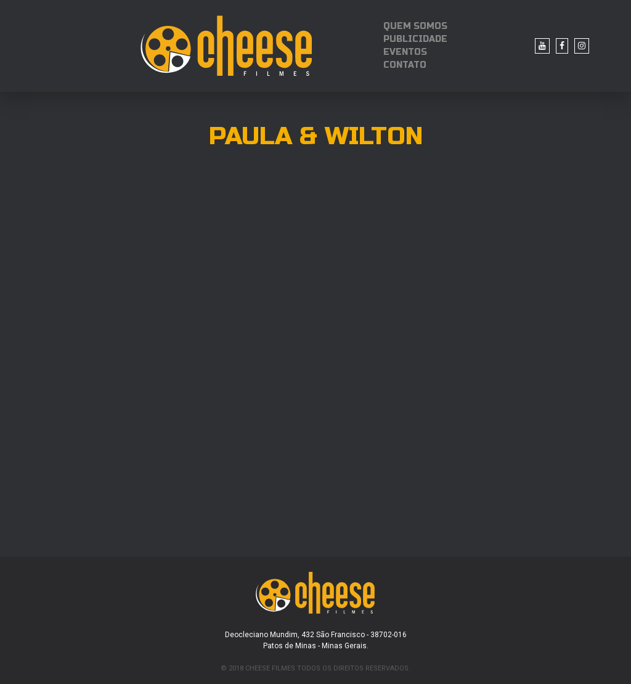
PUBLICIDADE (415, 39)
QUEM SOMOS (415, 26)
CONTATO (404, 65)
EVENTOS (405, 52)
